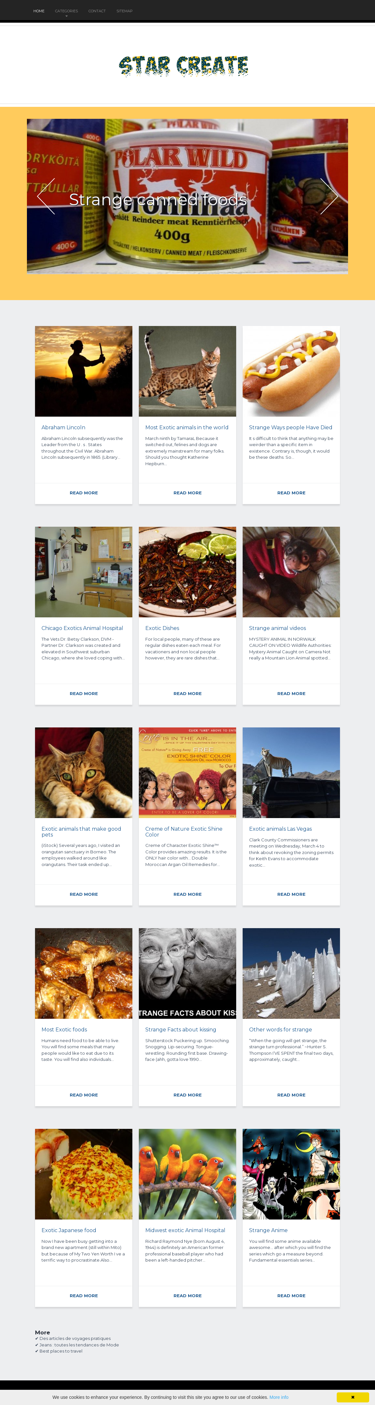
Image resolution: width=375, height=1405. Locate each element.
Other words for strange (280, 1030)
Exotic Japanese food (69, 1230)
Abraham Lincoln (63, 427)
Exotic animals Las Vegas (280, 829)
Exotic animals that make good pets (81, 832)
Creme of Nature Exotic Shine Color (184, 832)
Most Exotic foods (64, 1030)
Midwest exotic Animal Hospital (185, 1230)
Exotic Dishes (162, 628)
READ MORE (84, 492)
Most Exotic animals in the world (187, 427)
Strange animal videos (277, 628)
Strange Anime (268, 1230)
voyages (81, 1338)
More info (279, 1397)
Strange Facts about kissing (180, 1030)
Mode (112, 1344)
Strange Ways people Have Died (291, 427)
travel (76, 1351)
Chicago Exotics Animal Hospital (82, 628)
